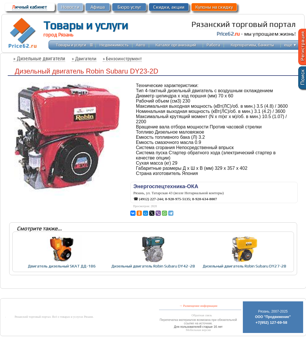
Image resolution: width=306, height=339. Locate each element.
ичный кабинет (29, 7)
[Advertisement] (133, 294)
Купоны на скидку (214, 7)
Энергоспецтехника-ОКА (165, 186)
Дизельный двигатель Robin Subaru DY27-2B (244, 265)
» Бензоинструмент (122, 58)
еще (290, 44)
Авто (140, 44)
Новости (70, 7)
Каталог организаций (176, 44)
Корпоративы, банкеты (252, 44)
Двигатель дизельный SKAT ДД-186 (62, 265)
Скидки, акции (168, 7)
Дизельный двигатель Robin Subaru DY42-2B (153, 265)
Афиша (97, 7)
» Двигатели (84, 58)
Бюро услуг (129, 7)
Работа (213, 44)
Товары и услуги (85, 25)
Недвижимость (114, 44)
